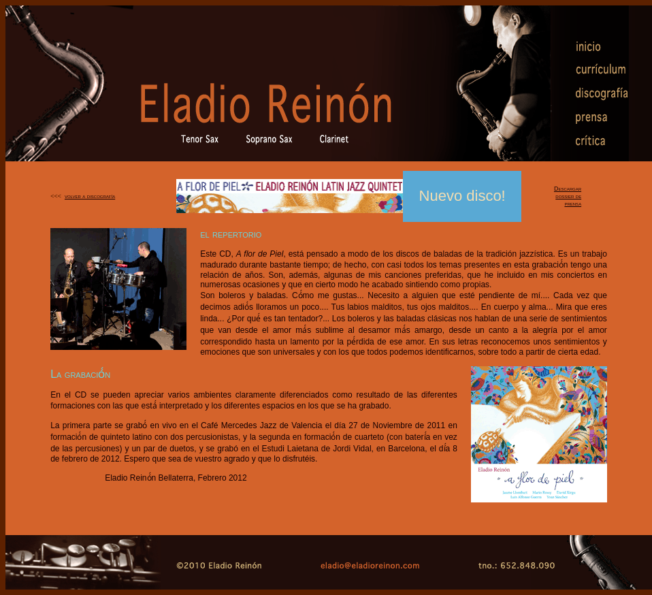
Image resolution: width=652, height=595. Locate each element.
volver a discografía (90, 196)
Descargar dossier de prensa (567, 196)
